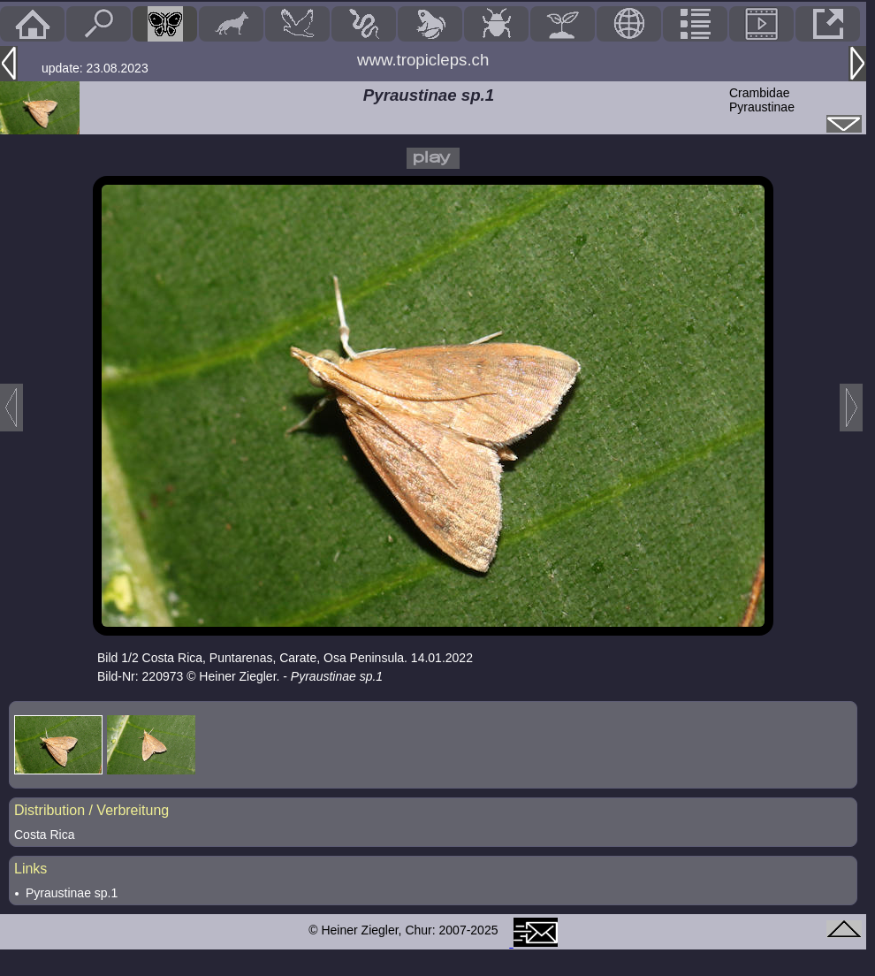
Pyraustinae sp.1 (72, 893)
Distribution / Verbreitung (91, 810)
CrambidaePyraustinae (762, 100)
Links (30, 868)
